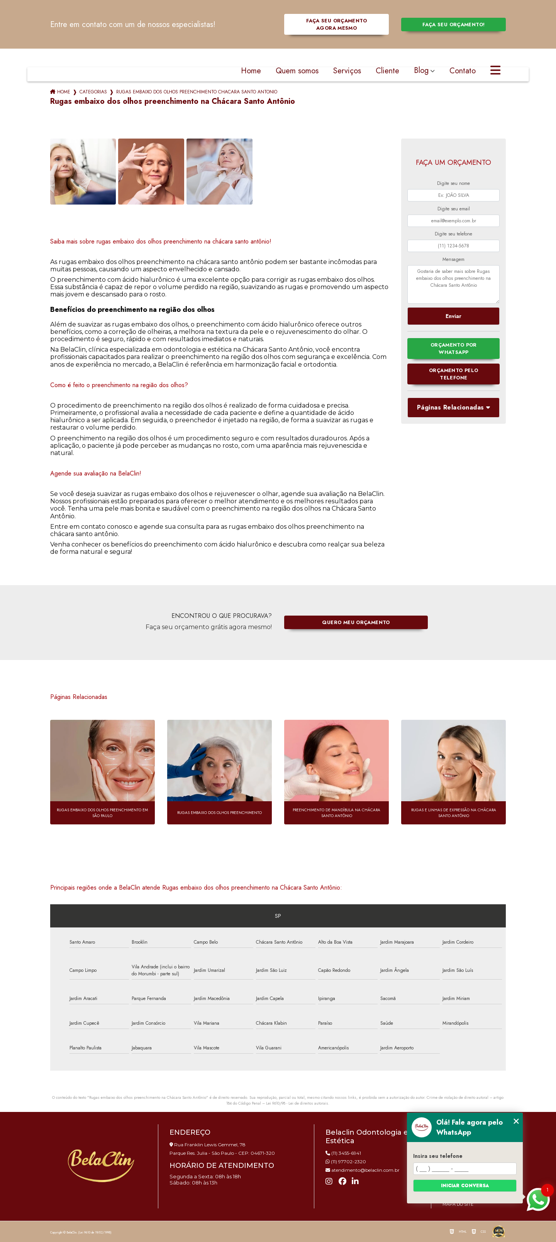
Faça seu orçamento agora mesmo (336, 24)
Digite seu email (453, 208)
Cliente (387, 71)
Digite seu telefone (453, 233)
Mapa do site (457, 1204)
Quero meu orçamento (356, 622)
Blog (421, 71)
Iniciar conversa (465, 1185)
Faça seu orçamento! (453, 24)
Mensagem (453, 259)
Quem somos (297, 71)
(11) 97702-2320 (345, 1161)
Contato (462, 71)
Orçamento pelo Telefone (453, 374)
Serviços (347, 71)
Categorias (93, 91)
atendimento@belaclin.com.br (362, 1170)
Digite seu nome (453, 183)
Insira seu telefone (438, 1156)
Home (251, 71)
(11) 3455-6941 (343, 1153)
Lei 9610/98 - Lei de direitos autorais (297, 1103)
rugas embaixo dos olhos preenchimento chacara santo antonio (196, 91)
